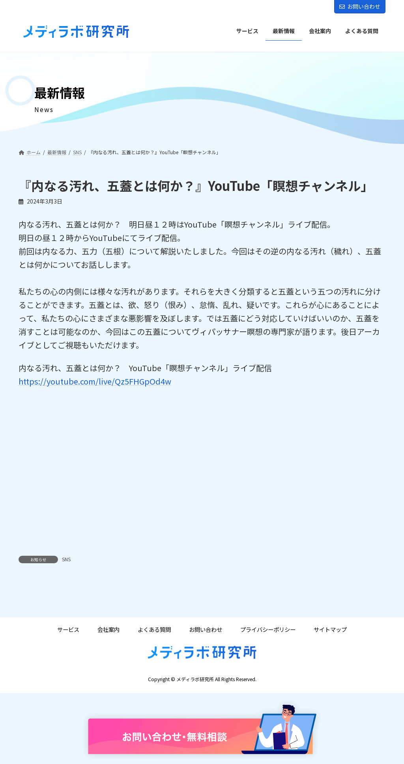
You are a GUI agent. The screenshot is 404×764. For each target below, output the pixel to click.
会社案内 (108, 630)
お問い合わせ (359, 6)
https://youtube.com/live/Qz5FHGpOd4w (95, 381)
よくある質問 (154, 630)
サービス (68, 630)
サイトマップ (330, 630)
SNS (66, 559)
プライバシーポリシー (268, 630)
